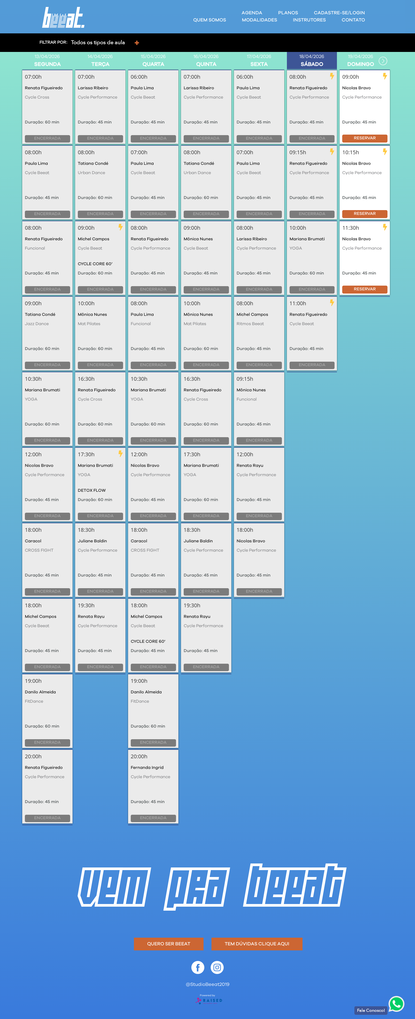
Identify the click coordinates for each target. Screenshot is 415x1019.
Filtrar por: (53, 42)
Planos (288, 13)
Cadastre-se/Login (339, 13)
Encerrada (47, 138)
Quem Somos (209, 20)
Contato (353, 20)
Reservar (365, 138)
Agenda (252, 13)
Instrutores (309, 20)
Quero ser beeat (168, 944)
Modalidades (259, 20)
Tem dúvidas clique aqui (257, 944)
